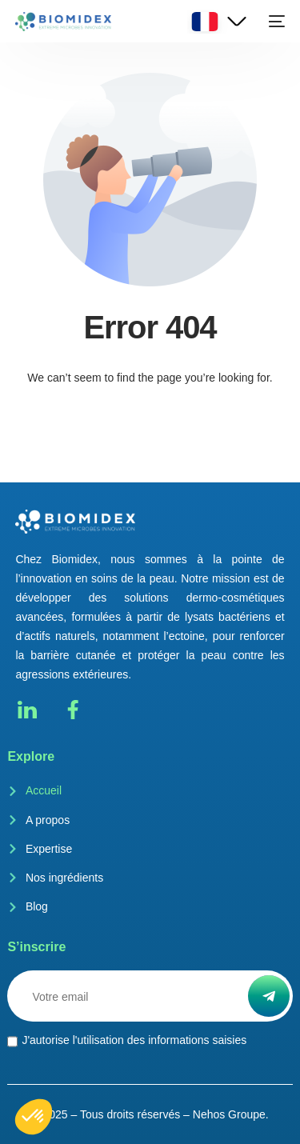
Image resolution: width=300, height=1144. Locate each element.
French (204, 21)
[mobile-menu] (275, 21)
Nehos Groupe (229, 1114)
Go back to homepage (150, 442)
